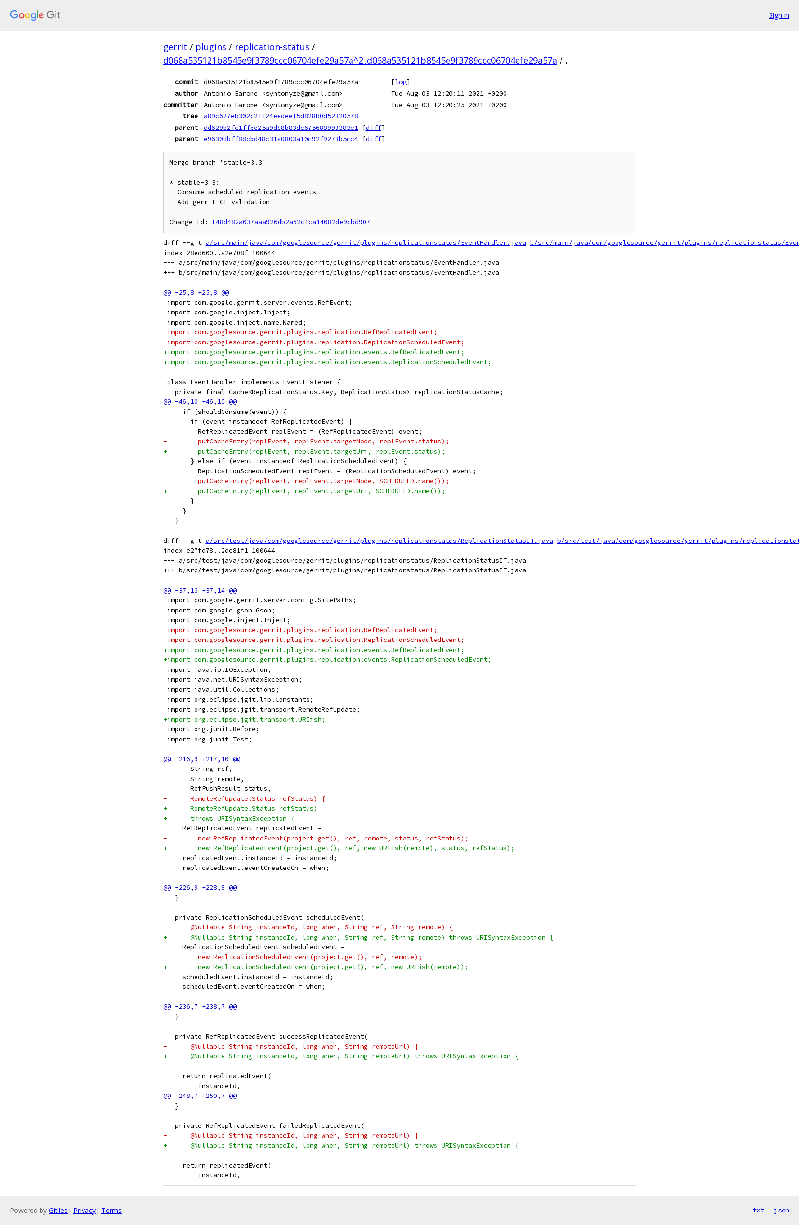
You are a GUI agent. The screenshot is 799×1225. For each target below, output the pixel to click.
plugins (211, 47)
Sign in (779, 15)
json (781, 1210)
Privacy (84, 1210)
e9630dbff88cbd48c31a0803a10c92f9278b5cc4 (281, 138)
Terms (111, 1210)
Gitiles (58, 1210)
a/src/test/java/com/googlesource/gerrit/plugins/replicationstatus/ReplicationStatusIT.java (379, 541)
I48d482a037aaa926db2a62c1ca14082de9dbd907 (291, 222)
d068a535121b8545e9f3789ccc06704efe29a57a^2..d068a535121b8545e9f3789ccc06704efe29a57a (360, 60)
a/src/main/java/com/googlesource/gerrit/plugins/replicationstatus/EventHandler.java (366, 243)
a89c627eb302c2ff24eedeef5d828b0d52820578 (281, 116)
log (401, 81)
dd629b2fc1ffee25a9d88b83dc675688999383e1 (281, 127)
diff (373, 127)
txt (758, 1210)
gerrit (175, 47)
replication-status (272, 47)
